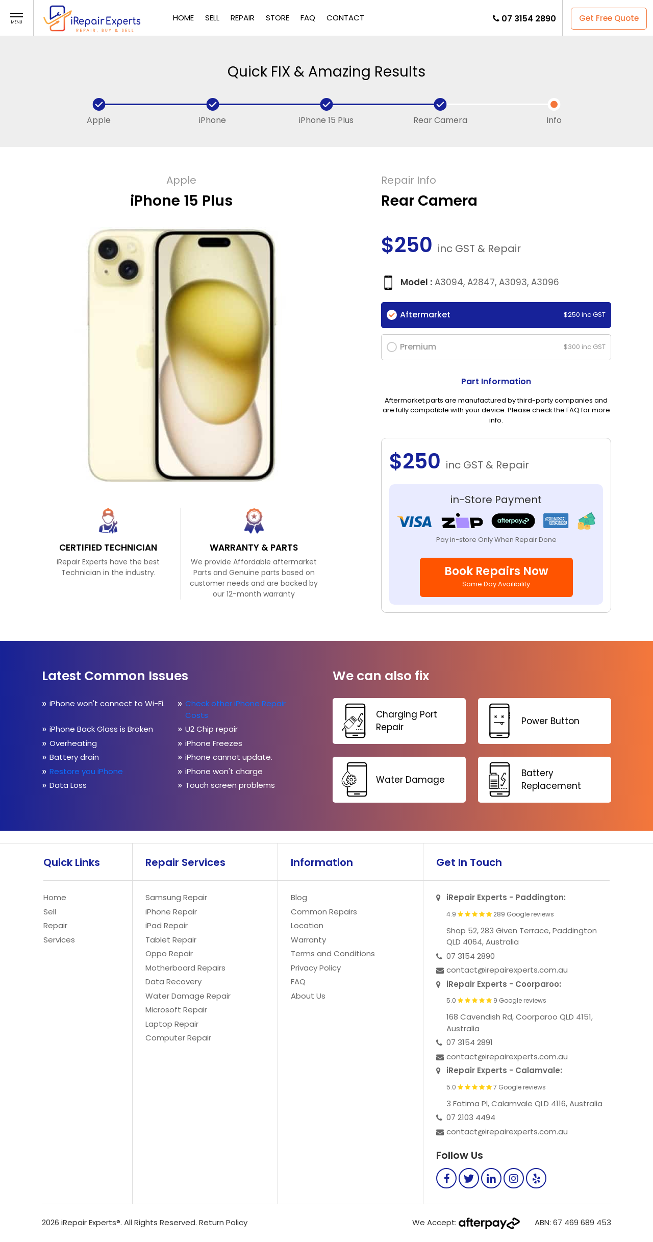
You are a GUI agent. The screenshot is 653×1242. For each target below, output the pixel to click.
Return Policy (223, 1222)
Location (307, 925)
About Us (308, 995)
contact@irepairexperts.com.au (507, 969)
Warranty (308, 939)
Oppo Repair (169, 953)
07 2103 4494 (470, 1117)
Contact (345, 17)
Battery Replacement (531, 779)
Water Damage (390, 779)
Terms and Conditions (333, 953)
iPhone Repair (171, 911)
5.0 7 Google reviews (496, 1087)
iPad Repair (166, 925)
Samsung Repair (176, 897)
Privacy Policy (316, 967)
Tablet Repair (170, 939)
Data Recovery (173, 981)
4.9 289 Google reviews (500, 914)
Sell (212, 17)
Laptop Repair (171, 1024)
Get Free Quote (609, 18)
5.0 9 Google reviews (496, 1000)
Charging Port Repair (386, 721)
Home (183, 17)
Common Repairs (324, 911)
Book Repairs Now (496, 576)
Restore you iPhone (87, 771)
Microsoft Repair (176, 1009)
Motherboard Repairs (185, 967)
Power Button (530, 721)
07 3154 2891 (469, 1042)
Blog (299, 897)
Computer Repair (178, 1037)
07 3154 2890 (528, 18)
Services (59, 939)
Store (277, 17)
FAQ (307, 17)
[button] (16, 18)
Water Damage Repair (188, 995)
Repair (243, 17)
